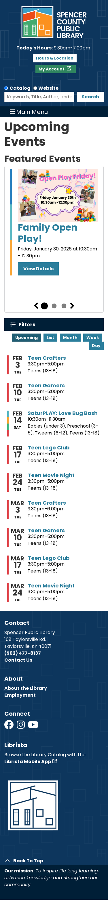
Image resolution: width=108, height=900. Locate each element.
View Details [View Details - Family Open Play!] (38, 268)
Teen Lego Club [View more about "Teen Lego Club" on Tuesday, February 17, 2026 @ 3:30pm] (49, 447)
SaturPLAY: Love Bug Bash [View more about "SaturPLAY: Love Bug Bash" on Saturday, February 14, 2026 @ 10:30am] (63, 413)
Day (96, 345)
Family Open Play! (47, 233)
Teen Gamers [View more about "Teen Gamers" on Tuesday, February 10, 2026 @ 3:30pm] (46, 385)
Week (92, 337)
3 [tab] (63, 305)
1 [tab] (44, 305)
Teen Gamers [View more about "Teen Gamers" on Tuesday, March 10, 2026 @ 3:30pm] (46, 530)
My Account (52, 69)
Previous (36, 305)
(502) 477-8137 (22, 653)
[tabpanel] (54, 222)
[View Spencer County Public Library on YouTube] (33, 726)
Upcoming (26, 337)
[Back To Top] (54, 861)
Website (48, 88)
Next (72, 305)
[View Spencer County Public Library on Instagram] (21, 726)
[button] (53, 48)
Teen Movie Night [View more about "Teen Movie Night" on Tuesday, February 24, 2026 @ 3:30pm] (51, 475)
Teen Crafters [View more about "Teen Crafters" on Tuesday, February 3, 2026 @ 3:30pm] (47, 358)
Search (90, 96)
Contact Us (18, 660)
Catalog (20, 88)
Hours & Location (54, 58)
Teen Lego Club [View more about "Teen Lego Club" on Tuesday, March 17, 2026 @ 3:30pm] (49, 558)
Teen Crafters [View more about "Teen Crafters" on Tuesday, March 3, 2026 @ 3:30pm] (47, 502)
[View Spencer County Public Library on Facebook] (9, 726)
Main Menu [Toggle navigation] (29, 112)
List (50, 337)
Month (70, 337)
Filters (28, 324)
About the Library (25, 688)
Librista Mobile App (27, 761)
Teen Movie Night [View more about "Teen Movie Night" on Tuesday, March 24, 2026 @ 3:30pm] (51, 585)
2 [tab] (54, 305)
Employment (20, 695)
